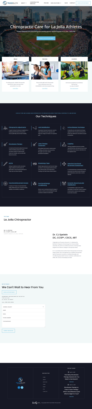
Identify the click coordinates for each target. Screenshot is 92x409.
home (44, 377)
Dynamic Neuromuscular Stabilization (76, 184)
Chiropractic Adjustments (17, 127)
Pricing (46, 3)
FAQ (44, 389)
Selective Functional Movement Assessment (75, 164)
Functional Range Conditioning (44, 184)
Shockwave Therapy (15, 144)
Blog (66, 3)
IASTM (11, 163)
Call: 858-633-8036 (8, 302)
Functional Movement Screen (18, 183)
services (45, 382)
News (44, 386)
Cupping (70, 144)
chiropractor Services (34, 3)
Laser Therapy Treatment (42, 144)
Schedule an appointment (46, 38)
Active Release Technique (76, 127)
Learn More (15, 88)
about (44, 379)
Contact (45, 391)
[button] (23, 3)
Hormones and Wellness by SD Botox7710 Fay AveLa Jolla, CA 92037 (13, 298)
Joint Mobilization (44, 127)
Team (44, 384)
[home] (10, 3)
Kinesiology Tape (44, 163)
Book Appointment (83, 3)
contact (72, 3)
